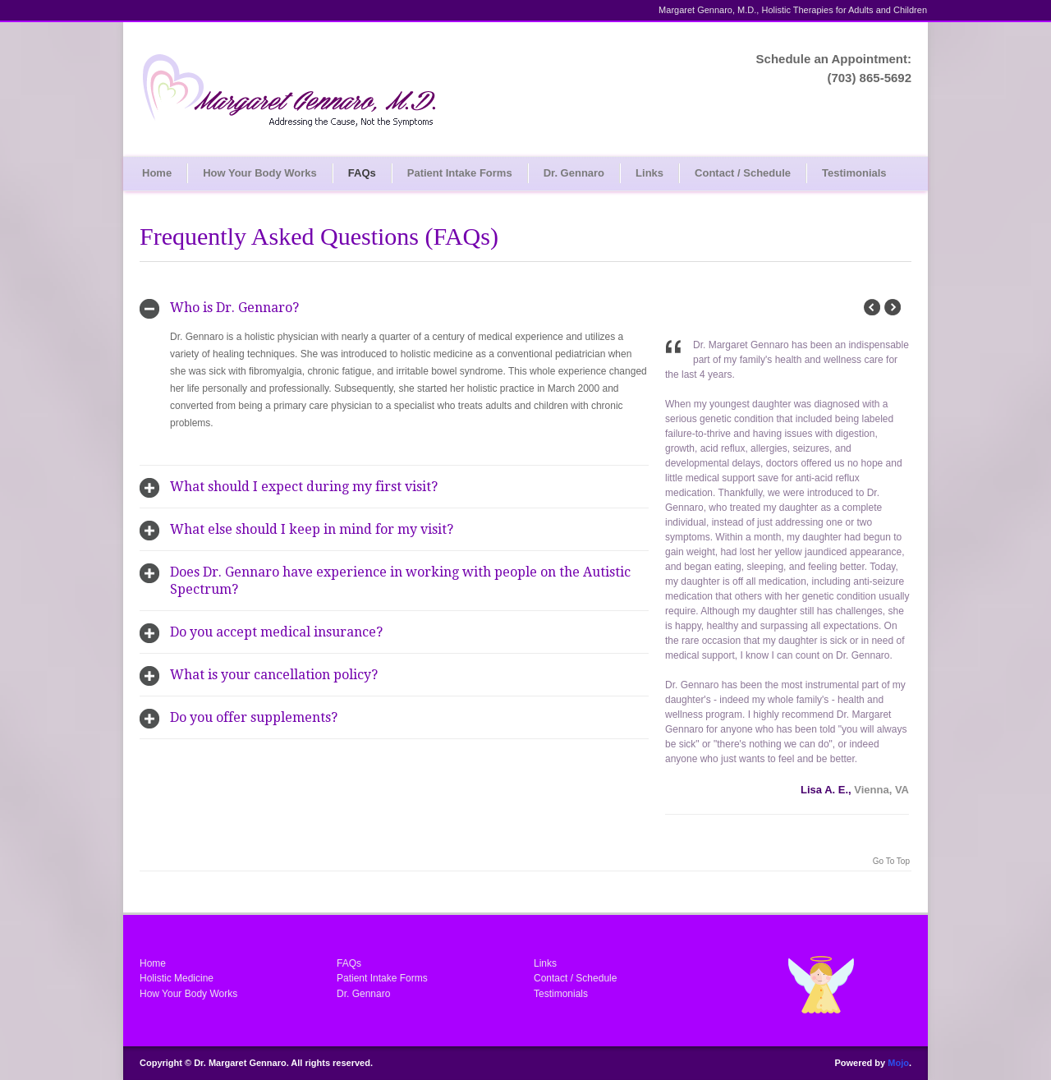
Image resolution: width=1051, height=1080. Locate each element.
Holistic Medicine (176, 978)
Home (157, 173)
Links (649, 173)
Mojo (898, 1063)
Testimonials (854, 173)
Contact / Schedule (743, 173)
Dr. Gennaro (574, 173)
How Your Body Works (260, 173)
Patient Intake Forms (459, 173)
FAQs (362, 173)
